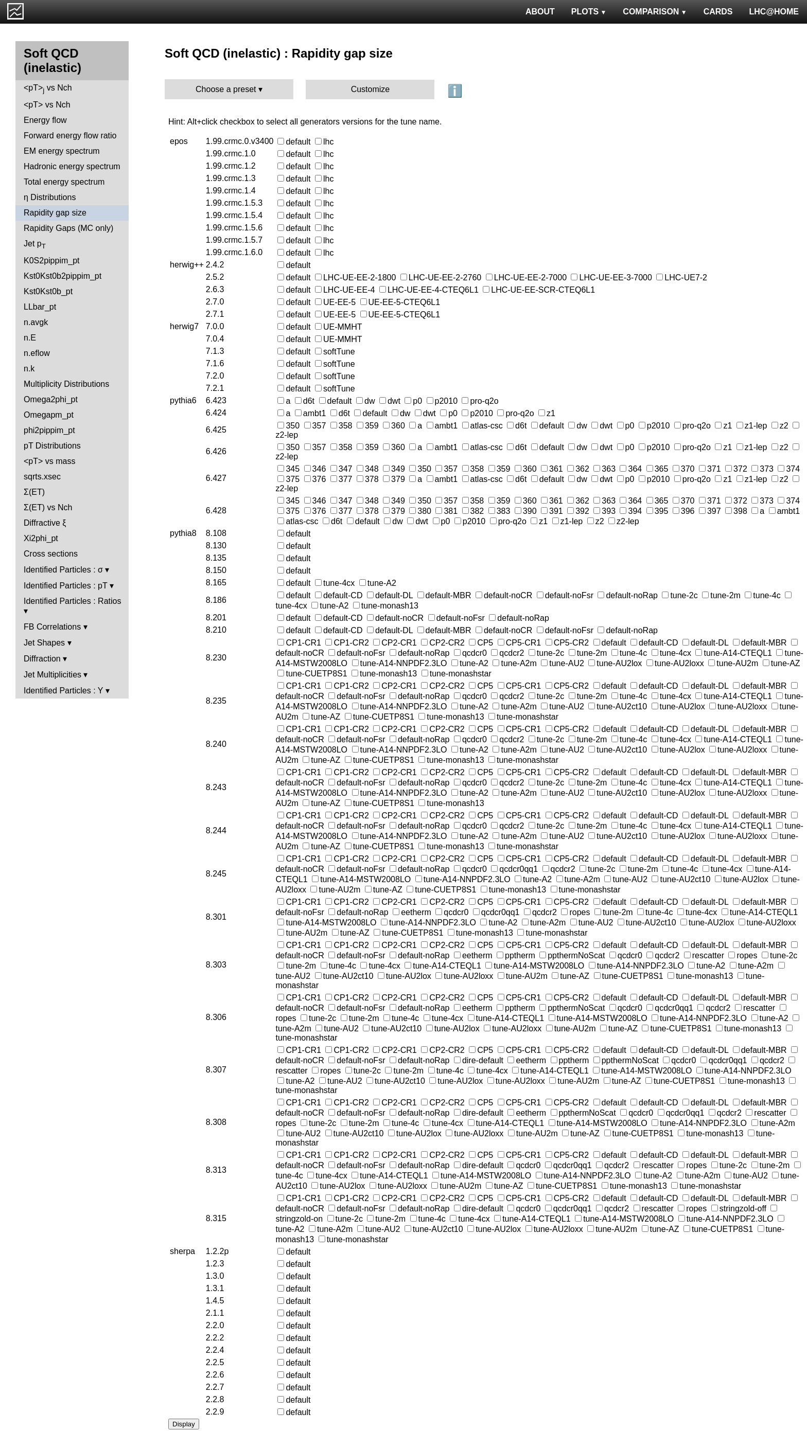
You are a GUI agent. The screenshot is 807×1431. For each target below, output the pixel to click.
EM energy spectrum (62, 151)
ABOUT (540, 11)
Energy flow (45, 120)
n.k (29, 368)
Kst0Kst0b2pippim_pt (62, 276)
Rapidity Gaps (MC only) (68, 228)
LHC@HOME (774, 11)
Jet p (35, 244)
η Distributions (50, 197)
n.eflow (37, 353)
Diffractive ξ (45, 522)
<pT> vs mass (49, 461)
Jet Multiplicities (52, 674)
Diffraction (42, 658)
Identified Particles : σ (63, 569)
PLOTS (589, 11)
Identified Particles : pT (65, 585)
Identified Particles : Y (63, 690)
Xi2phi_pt (41, 538)
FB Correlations (52, 626)
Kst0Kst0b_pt (48, 291)
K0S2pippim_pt (52, 260)
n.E (30, 337)
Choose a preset (226, 89)
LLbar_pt (40, 306)
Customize (370, 89)
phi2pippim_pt (49, 430)
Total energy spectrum (64, 181)
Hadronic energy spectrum (72, 166)
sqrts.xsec (42, 476)
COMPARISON (655, 11)
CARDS (718, 11)
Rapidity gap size (55, 212)
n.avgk (36, 322)
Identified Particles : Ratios (72, 601)
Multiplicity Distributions (66, 384)
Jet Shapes (44, 642)
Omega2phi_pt (51, 399)
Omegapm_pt (49, 414)
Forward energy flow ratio (70, 135)
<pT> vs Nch (48, 88)
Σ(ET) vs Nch (48, 507)
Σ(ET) (34, 492)
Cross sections (51, 553)
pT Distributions (52, 445)
